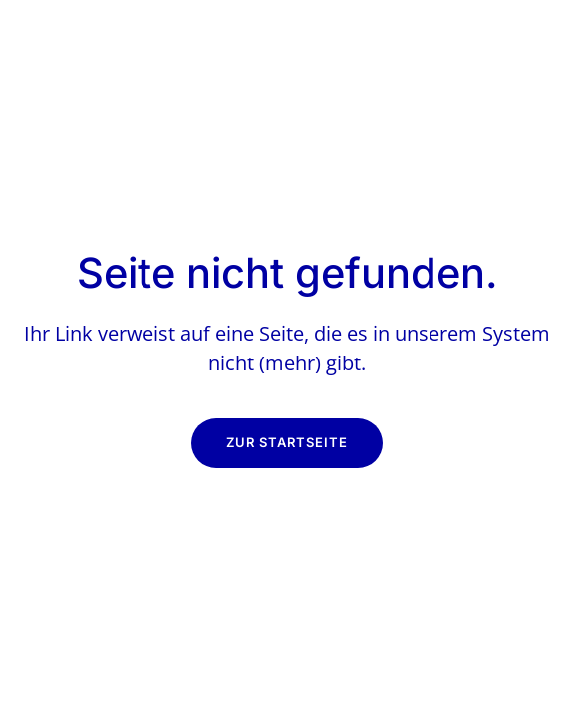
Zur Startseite (287, 442)
